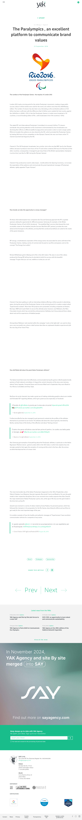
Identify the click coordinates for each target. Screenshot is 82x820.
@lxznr (27, 524)
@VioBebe (24, 405)
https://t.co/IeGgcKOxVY (42, 527)
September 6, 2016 (29, 412)
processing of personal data (37, 741)
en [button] (78, 2)
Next (55, 590)
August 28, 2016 (44, 531)
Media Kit (46, 817)
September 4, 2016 (34, 437)
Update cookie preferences (60, 817)
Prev (26, 590)
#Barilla (27, 432)
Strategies (39, 559)
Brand (29, 559)
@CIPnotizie (18, 408)
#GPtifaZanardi (28, 527)
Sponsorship (50, 559)
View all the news (41, 639)
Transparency (37, 817)
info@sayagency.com (25, 760)
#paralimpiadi (57, 405)
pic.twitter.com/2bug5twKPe (33, 408)
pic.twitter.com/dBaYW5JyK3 (40, 432)
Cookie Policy (26, 817)
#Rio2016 (65, 405)
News (11, 817)
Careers (5, 817)
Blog (39, 25)
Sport (45, 25)
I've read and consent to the (27, 741)
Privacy (18, 817)
